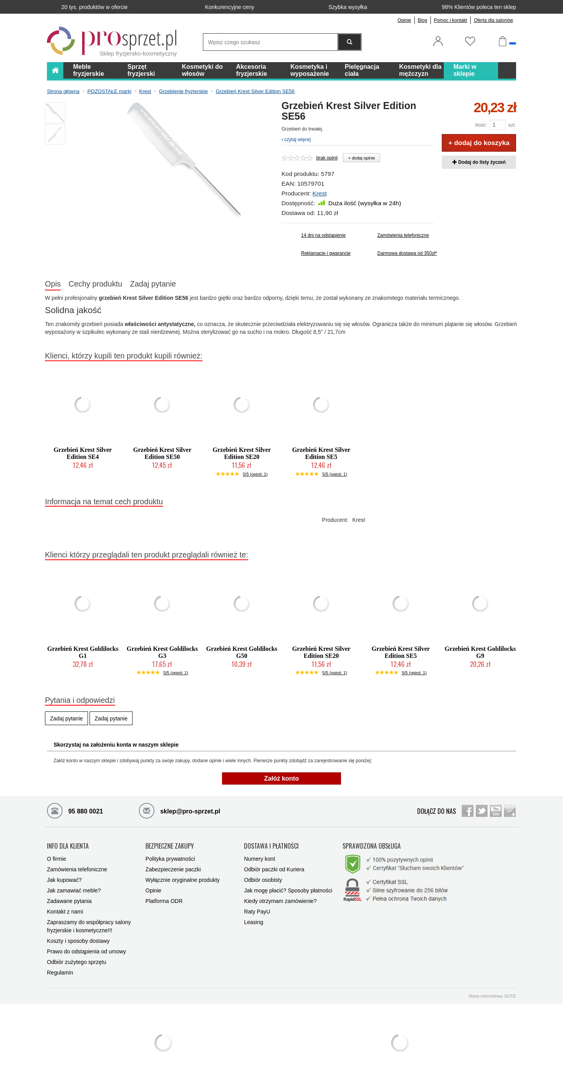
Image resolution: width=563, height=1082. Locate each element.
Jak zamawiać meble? (74, 890)
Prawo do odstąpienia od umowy (86, 951)
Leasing (253, 922)
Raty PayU (257, 911)
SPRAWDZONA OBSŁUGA (371, 846)
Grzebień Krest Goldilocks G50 (241, 652)
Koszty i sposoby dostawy (78, 941)
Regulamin (60, 972)
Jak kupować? (64, 880)
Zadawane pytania (69, 901)
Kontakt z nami (65, 911)
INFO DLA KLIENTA (68, 846)
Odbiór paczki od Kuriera (274, 869)
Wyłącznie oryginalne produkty (182, 880)
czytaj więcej (296, 139)
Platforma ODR (164, 901)
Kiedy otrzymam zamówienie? (280, 901)
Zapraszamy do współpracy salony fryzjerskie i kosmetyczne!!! (89, 926)
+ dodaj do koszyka (478, 143)
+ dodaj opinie (361, 158)
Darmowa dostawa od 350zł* (405, 253)
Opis (53, 283)
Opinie (404, 20)
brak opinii (327, 158)
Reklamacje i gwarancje (326, 253)
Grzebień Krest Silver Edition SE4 (83, 453)
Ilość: (481, 125)
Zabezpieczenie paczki (173, 869)
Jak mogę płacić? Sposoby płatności (288, 890)
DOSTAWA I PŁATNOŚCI (271, 846)
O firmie (56, 859)
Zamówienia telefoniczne (403, 235)
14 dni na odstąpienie (323, 235)
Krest (319, 193)
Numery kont (259, 859)
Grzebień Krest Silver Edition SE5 (321, 453)
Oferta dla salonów (493, 20)
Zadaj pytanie (153, 283)
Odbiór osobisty (263, 880)
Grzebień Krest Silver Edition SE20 (242, 453)
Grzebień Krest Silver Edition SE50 (162, 453)
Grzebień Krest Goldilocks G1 (82, 652)
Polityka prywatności (170, 859)
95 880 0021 (75, 810)
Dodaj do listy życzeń (479, 162)
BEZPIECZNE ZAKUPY (169, 846)
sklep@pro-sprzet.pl (179, 810)
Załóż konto (281, 778)
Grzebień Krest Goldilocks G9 (480, 652)
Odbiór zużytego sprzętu (76, 962)
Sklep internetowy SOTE (492, 996)
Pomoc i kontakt (450, 20)
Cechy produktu (95, 283)
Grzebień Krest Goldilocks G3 (162, 652)
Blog (422, 20)
